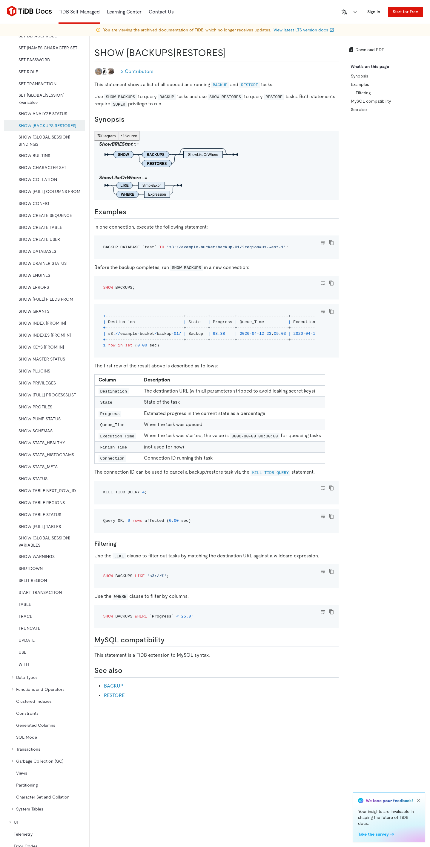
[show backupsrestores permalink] (230, 52)
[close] (418, 800)
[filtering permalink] (121, 544)
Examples (360, 84)
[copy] (331, 242)
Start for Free (405, 11)
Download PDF (366, 50)
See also (359, 109)
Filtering (363, 92)
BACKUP (113, 686)
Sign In (373, 11)
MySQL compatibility (371, 101)
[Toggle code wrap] (323, 242)
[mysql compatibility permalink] (169, 640)
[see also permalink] (127, 670)
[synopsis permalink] (129, 119)
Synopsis (359, 76)
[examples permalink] (131, 211)
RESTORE (114, 695)
